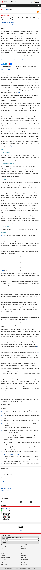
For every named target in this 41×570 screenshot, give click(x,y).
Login (3, 6)
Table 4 (21, 279)
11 (6, 125)
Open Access (23, 557)
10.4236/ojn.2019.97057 (7, 25)
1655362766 (4, 511)
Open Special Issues (5, 471)
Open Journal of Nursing (5, 15)
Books (2, 550)
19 (19, 390)
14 (10, 311)
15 (26, 319)
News (22, 553)
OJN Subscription (4, 483)
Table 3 (2, 249)
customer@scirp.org (6, 508)
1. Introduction (5, 72)
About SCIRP (24, 545)
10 (24, 130)
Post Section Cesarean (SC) (18, 59)
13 (15, 145)
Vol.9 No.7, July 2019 (15, 15)
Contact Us (3, 553)
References (3, 408)
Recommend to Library (5, 492)
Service (3, 555)
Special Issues (24, 551)
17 (1, 373)
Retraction (23, 562)
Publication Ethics (24, 559)
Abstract (3, 28)
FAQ (2, 562)
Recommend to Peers (5, 490)
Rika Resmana (4, 22)
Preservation (23, 560)
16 (38, 352)
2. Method (3, 149)
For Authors (23, 548)
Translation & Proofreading (6, 560)
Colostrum (10, 59)
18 (17, 390)
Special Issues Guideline (6, 477)
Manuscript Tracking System (6, 557)
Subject (2, 548)
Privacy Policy (24, 564)
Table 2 (2, 241)
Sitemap (2, 551)
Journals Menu (5, 468)
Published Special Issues (6, 474)
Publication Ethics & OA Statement (7, 486)
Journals (7, 9)
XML (19, 25)
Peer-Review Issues (25, 550)
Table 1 (2, 235)
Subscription (3, 559)
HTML (17, 25)
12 (19, 139)
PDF (14, 25)
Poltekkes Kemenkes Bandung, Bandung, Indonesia (11, 24)
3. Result (3, 232)
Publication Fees (24, 546)
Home (3, 9)
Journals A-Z (3, 546)
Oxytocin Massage (4, 59)
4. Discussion (4, 288)
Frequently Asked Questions (6, 488)
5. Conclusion (5, 393)
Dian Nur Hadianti (10, 22)
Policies (23, 555)
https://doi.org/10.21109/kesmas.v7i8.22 (11, 454)
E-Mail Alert (3, 481)
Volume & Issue (4, 564)
